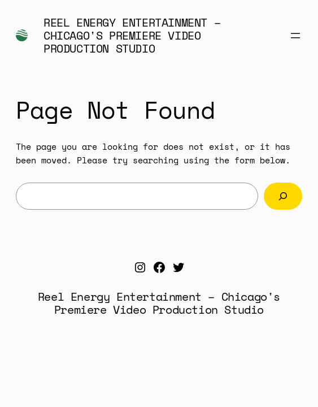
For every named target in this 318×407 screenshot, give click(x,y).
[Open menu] (295, 35)
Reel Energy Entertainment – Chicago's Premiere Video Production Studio (131, 35)
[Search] (283, 196)
